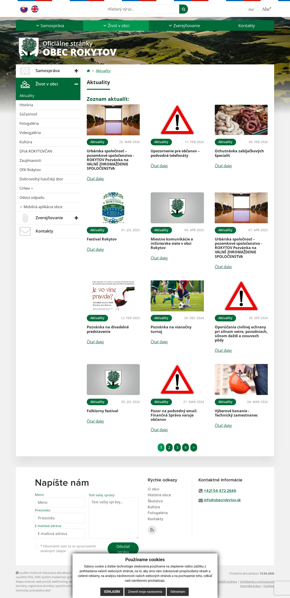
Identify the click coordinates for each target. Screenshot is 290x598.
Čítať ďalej (95, 178)
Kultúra (25, 141)
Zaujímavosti (30, 160)
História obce (159, 495)
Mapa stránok (25, 581)
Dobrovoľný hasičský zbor (41, 179)
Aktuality (26, 95)
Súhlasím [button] (112, 591)
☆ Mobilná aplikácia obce (40, 206)
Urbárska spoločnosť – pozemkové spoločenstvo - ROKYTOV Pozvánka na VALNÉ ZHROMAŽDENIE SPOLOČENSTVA (110, 159)
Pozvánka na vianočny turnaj (171, 329)
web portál (43, 581)
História (26, 104)
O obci (153, 489)
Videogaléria (30, 132)
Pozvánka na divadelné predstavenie (108, 329)
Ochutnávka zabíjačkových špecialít (239, 153)
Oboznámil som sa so (68, 548)
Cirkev (26, 188)
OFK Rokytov (30, 169)
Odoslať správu (123, 549)
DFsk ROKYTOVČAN (35, 151)
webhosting (60, 581)
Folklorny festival (102, 410)
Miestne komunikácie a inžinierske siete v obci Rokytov (172, 243)
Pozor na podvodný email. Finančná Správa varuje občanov (174, 415)
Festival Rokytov (102, 239)
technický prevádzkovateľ (33, 590)
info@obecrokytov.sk (222, 500)
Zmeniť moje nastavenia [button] (145, 591)
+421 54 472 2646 (220, 491)
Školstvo (155, 501)
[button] (49, 25)
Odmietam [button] (177, 591)
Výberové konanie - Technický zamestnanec (236, 413)
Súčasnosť (28, 114)
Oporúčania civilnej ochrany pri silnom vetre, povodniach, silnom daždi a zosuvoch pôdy (241, 334)
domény (21, 586)
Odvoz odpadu (31, 197)
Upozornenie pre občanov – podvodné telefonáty (175, 153)
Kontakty (246, 25)
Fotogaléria (29, 123)
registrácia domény (41, 586)
